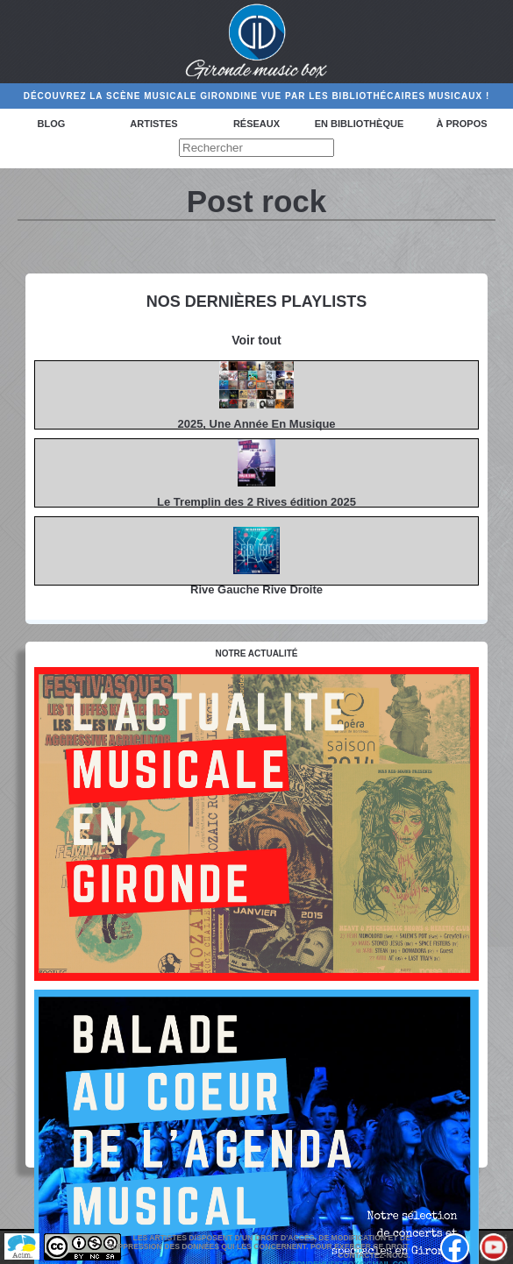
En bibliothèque (359, 123)
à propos (461, 123)
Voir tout (256, 340)
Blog (52, 123)
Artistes (153, 123)
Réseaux (256, 123)
